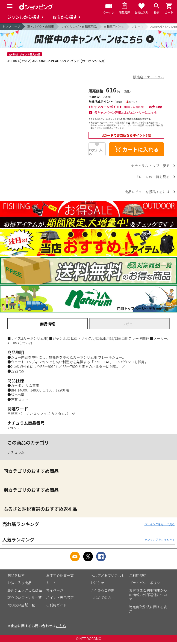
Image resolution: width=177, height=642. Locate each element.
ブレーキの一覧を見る (152, 176)
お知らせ (97, 582)
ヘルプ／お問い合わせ (107, 575)
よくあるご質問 (102, 590)
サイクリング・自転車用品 (79, 26)
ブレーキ (138, 26)
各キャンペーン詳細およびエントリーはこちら (125, 112)
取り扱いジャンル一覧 (24, 597)
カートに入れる (137, 149)
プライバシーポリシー (146, 582)
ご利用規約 (137, 575)
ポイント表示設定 (60, 597)
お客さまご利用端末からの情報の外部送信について (148, 595)
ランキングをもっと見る (159, 524)
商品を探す (16, 575)
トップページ (11, 26)
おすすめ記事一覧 (60, 575)
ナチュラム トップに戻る (150, 165)
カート (51, 582)
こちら (61, 625)
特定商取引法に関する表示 (148, 609)
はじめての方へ (102, 597)
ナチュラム (16, 452)
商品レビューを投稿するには (147, 191)
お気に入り (96, 151)
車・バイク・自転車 (40, 26)
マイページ (54, 590)
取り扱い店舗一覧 (21, 604)
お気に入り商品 (19, 582)
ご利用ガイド (56, 604)
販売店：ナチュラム (148, 76)
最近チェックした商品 (24, 590)
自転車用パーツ (114, 26)
